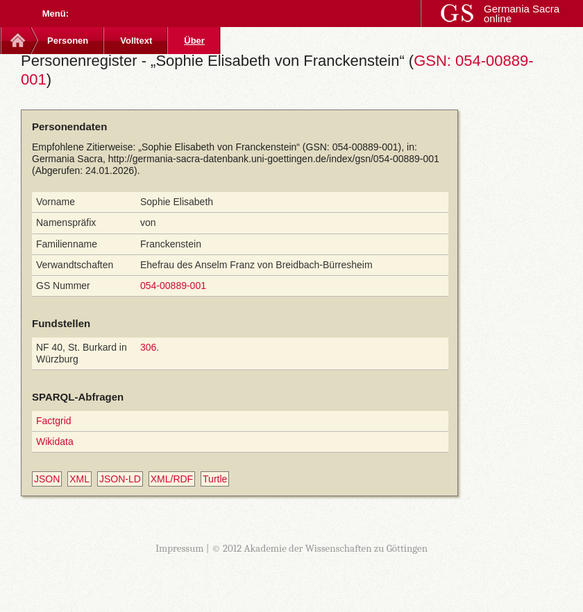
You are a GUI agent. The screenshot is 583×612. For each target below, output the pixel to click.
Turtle (215, 478)
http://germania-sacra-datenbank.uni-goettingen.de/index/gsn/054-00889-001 (273, 158)
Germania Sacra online (521, 13)
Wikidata (55, 441)
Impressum (179, 548)
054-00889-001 (173, 285)
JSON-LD (120, 478)
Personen (67, 40)
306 (148, 347)
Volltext (136, 40)
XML (79, 478)
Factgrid (53, 420)
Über (194, 40)
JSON (47, 478)
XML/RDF (172, 478)
